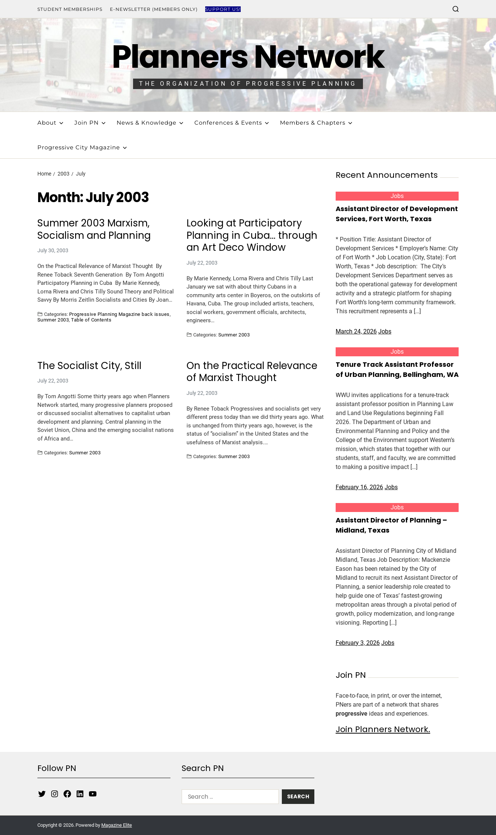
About (50, 122)
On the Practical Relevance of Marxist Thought (252, 372)
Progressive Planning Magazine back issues (119, 314)
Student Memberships (69, 9)
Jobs (397, 195)
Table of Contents (91, 319)
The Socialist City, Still (89, 366)
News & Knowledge (150, 122)
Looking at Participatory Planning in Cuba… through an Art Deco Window (252, 235)
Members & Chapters (316, 122)
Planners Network (248, 57)
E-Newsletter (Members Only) (154, 9)
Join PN (89, 122)
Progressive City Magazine (82, 147)
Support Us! (223, 9)
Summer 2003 (53, 319)
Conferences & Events (231, 122)
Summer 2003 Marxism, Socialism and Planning (94, 229)
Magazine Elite (116, 825)
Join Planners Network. (383, 729)
